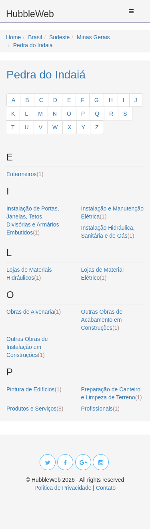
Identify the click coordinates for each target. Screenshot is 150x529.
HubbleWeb (30, 14)
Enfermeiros (25, 174)
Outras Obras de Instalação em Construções (27, 347)
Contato (106, 488)
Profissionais (100, 408)
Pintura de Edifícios (34, 389)
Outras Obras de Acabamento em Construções (102, 320)
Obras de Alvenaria (33, 312)
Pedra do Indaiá (46, 74)
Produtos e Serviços (34, 408)
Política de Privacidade (62, 488)
